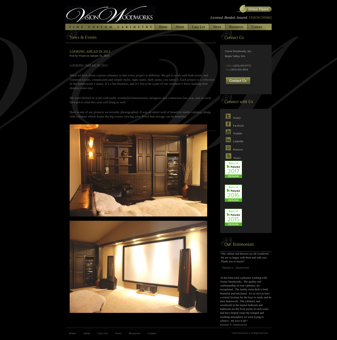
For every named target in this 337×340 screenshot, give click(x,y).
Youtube (237, 133)
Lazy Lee (198, 27)
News (217, 27)
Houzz (237, 157)
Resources (236, 27)
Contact (256, 27)
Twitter (237, 117)
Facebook (238, 125)
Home (163, 27)
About (179, 27)
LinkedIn (238, 141)
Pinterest (238, 149)
